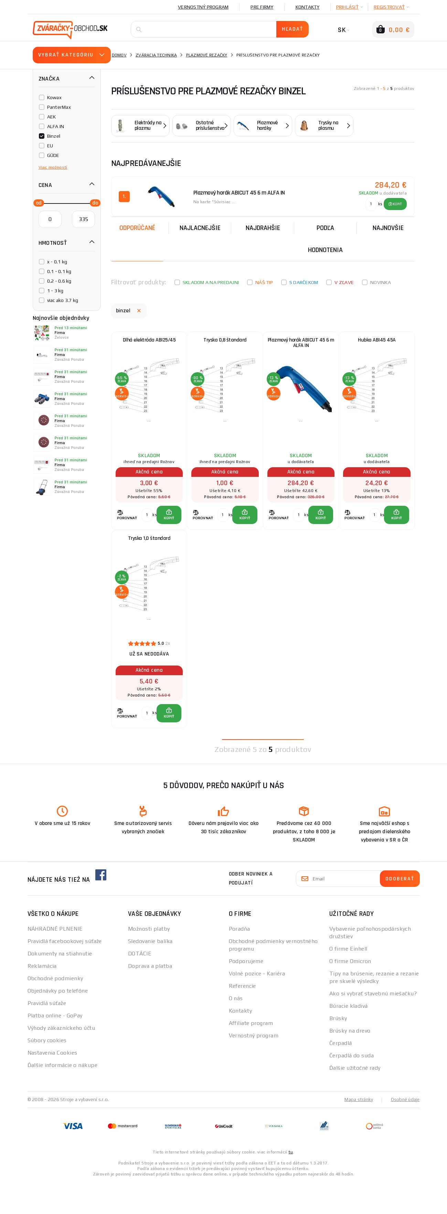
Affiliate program (251, 1055)
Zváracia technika (156, 55)
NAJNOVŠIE (388, 225)
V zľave (344, 280)
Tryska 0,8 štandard (225, 341)
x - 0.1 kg (57, 261)
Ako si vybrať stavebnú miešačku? (373, 1025)
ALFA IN (55, 126)
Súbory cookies (47, 1072)
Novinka (380, 280)
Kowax (54, 97)
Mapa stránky (357, 1131)
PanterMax (59, 107)
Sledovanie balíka (150, 973)
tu (290, 1183)
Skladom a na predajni (211, 280)
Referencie (242, 1018)
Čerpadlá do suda (351, 1087)
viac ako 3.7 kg (62, 300)
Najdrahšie (263, 225)
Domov (119, 55)
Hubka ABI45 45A (377, 341)
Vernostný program (203, 7)
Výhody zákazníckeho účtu (61, 1060)
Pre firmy (262, 7)
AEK (51, 116)
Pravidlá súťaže (47, 1035)
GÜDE (53, 155)
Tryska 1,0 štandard (149, 557)
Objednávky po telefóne (58, 1022)
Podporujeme (246, 993)
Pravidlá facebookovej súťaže (65, 973)
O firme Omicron (350, 993)
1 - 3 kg (55, 290)
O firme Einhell (348, 980)
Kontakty (308, 7)
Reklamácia (42, 998)
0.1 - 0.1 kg (59, 271)
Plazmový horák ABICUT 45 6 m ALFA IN (300, 345)
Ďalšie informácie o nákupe (62, 1097)
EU (50, 145)
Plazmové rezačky (206, 55)
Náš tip (264, 280)
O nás (236, 1030)
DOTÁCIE (139, 985)
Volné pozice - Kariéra (257, 1005)
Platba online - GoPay (55, 1047)
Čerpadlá (340, 1075)
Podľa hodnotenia (325, 236)
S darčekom (303, 280)
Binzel (54, 136)
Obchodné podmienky (55, 1010)
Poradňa (239, 960)
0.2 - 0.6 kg (59, 281)
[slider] (36, 202)
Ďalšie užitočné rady (355, 1100)
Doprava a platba (150, 998)
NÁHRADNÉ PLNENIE (55, 960)
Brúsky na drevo (350, 1062)
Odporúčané (137, 225)
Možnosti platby (149, 960)
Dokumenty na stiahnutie (60, 985)
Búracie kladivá (348, 1038)
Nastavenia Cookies (52, 1084)
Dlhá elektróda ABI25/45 (149, 341)
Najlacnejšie (200, 225)
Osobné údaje (405, 1131)
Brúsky (338, 1050)
